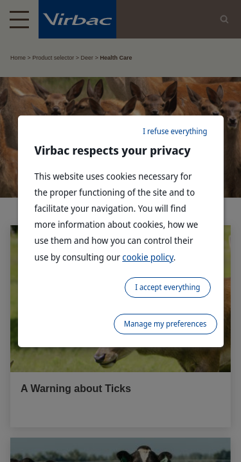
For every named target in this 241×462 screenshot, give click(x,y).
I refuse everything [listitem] (175, 131)
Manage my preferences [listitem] (165, 323)
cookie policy (147, 257)
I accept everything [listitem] (167, 287)
